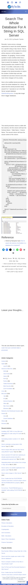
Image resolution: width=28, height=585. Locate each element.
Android (3, 361)
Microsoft (4, 393)
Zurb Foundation (8, 388)
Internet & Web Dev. (7, 368)
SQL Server (8, 258)
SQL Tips (15, 261)
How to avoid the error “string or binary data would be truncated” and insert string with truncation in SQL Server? (14, 266)
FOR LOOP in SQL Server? (15, 271)
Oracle (3, 413)
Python (5, 381)
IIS (4, 398)
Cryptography (5, 529)
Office (5, 403)
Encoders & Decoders (7, 526)
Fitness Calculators (6, 523)
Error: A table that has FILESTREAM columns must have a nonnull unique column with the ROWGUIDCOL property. (13, 480)
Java (4, 416)
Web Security (7, 386)
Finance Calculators (7, 542)
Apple (3, 363)
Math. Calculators (6, 536)
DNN (4, 371)
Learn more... (21, 578)
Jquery (5, 376)
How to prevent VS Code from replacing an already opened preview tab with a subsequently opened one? (13, 457)
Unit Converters (5, 532)
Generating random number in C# (10, 439)
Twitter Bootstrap (8, 383)
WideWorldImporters (7, 93)
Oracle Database (8, 418)
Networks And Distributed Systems (11, 411)
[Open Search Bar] (26, 11)
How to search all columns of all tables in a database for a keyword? (15, 243)
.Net (4, 396)
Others (3, 421)
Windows (5, 408)
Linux (2, 391)
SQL (16, 258)
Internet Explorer (8, 401)
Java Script (6, 373)
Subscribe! (14, 514)
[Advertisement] (14, 111)
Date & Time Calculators (8, 539)
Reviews (3, 423)
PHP (4, 378)
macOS (5, 366)
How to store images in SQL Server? (11, 473)
